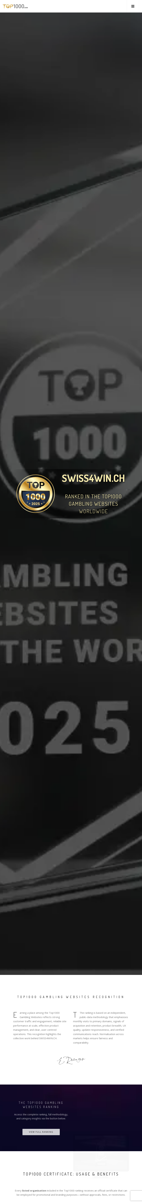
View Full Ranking (41, 1132)
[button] (133, 6)
